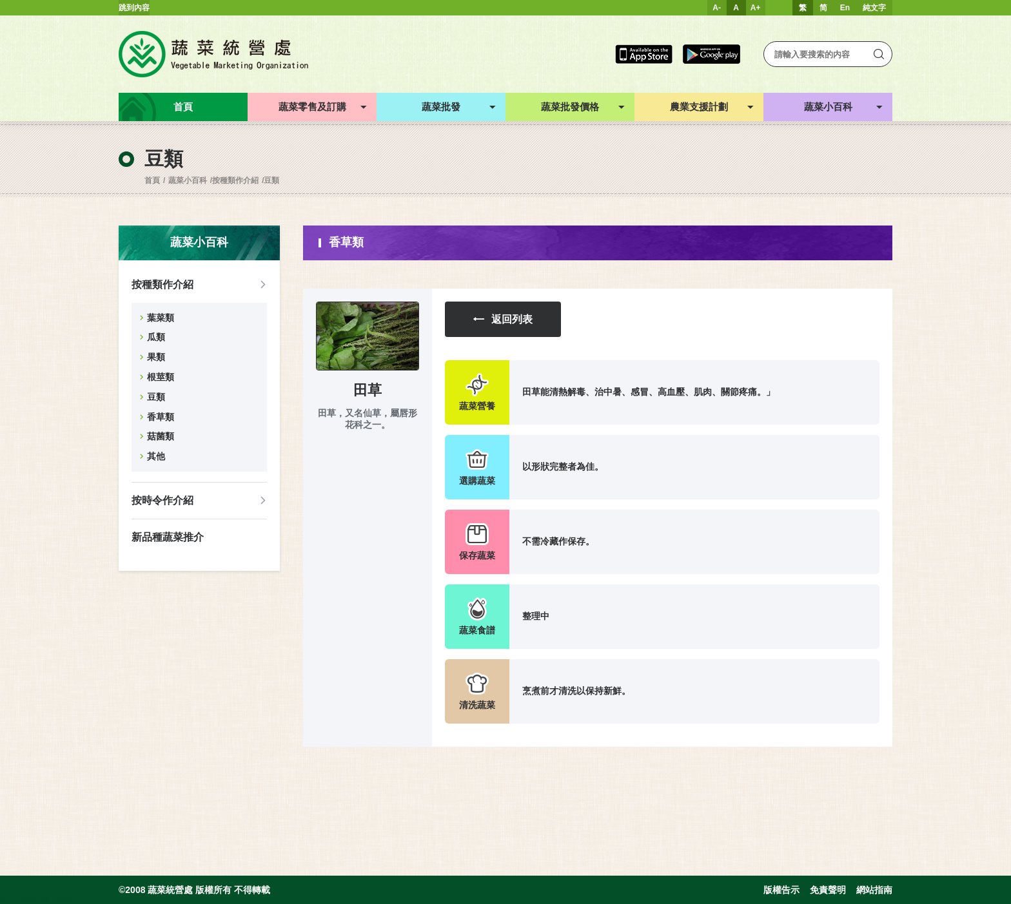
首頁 (152, 180)
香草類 (160, 417)
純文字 (874, 7)
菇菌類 (160, 436)
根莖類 (160, 377)
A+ (756, 7)
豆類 (271, 180)
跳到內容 (134, 7)
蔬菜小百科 (187, 180)
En (845, 7)
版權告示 (781, 889)
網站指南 (874, 889)
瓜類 (156, 337)
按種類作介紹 (235, 180)
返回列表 (503, 319)
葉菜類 (160, 318)
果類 (156, 357)
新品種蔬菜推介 (168, 537)
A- (716, 7)
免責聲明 (828, 889)
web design (19, 898)
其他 (156, 456)
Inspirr (62, 898)
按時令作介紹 (162, 500)
